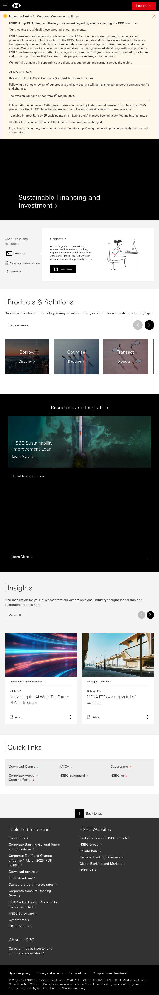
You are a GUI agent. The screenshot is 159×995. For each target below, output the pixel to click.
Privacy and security (50, 973)
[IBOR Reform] (36, 926)
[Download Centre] (28, 766)
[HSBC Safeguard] (79, 775)
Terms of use (77, 973)
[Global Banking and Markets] (107, 863)
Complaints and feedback (109, 973)
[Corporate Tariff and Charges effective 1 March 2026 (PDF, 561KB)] (36, 860)
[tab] (23, 253)
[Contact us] (36, 838)
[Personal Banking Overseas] (107, 857)
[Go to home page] (16, 5)
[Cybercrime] (130, 766)
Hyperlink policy (19, 973)
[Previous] (138, 325)
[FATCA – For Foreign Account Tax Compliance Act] (36, 904)
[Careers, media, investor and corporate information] (36, 951)
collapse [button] (73, 16)
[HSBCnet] (130, 775)
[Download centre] (36, 871)
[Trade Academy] (36, 878)
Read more (41, 678)
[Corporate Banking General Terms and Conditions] (36, 847)
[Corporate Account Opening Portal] (28, 777)
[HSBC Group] (107, 844)
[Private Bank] (107, 850)
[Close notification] (153, 16)
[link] (63, 269)
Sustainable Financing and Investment (59, 203)
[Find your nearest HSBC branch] (107, 838)
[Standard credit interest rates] (36, 884)
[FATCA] (79, 766)
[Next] (149, 325)
